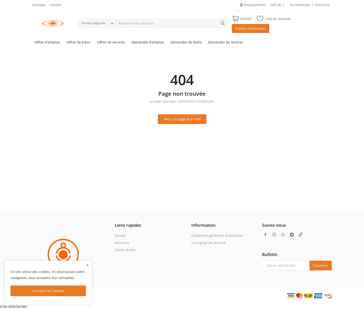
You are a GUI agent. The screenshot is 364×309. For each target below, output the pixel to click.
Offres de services (111, 42)
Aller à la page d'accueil (182, 119)
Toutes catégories (93, 23)
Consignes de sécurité (208, 242)
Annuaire (122, 242)
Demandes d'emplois (147, 42)
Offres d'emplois (47, 42)
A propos (39, 5)
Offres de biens (79, 42)
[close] (87, 265)
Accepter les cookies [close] (48, 291)
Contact (56, 5)
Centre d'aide (125, 250)
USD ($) (277, 5)
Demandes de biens (186, 42)
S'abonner (320, 265)
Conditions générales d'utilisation (217, 235)
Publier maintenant (250, 28)
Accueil (120, 235)
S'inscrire (322, 5)
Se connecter (300, 5)
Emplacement (252, 5)
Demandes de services (225, 42)
